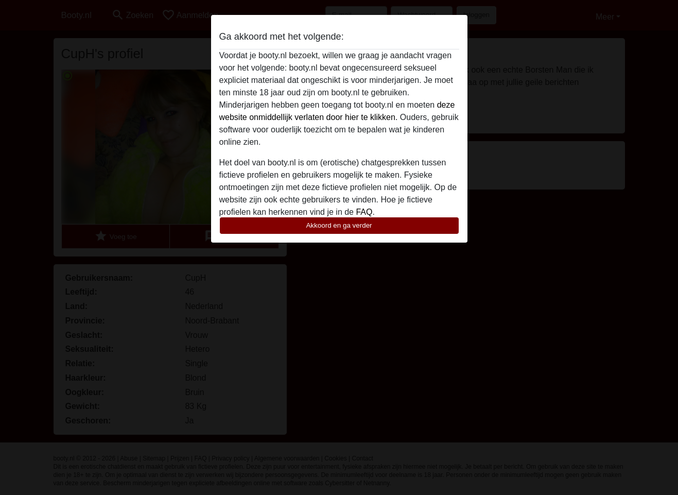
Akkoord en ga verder (339, 225)
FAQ (364, 212)
